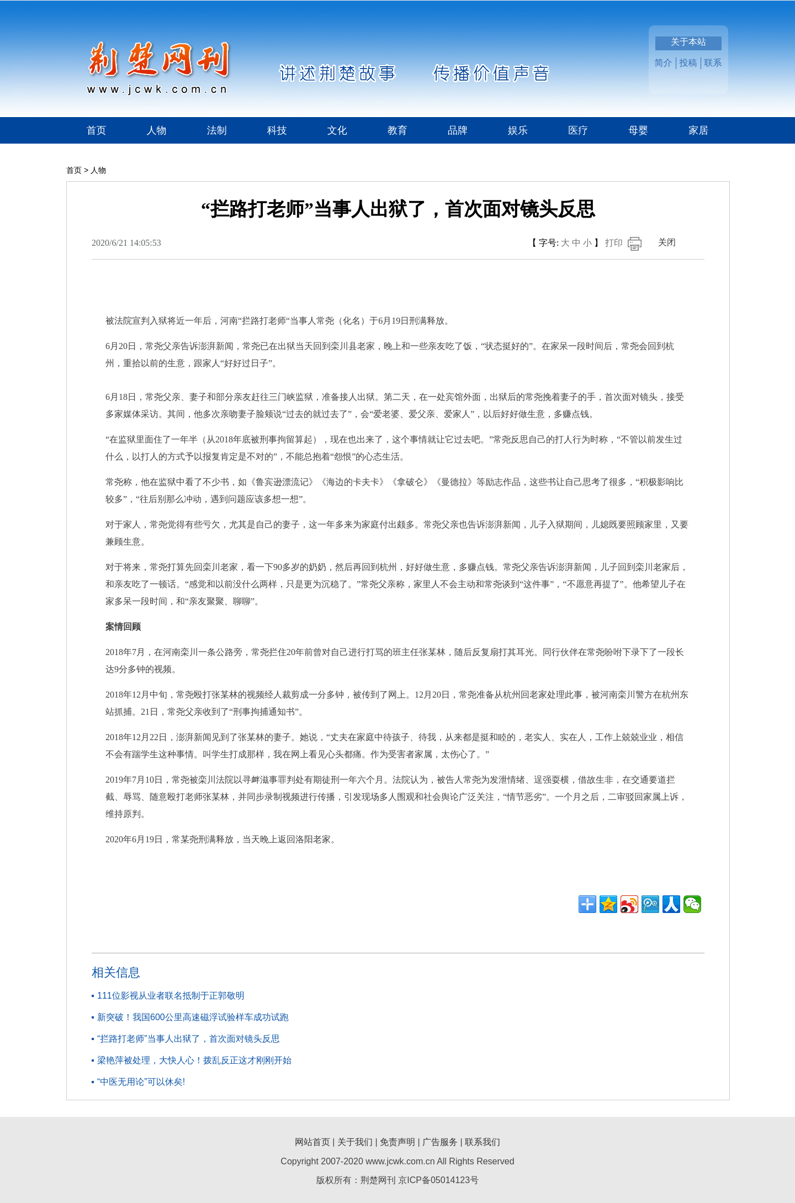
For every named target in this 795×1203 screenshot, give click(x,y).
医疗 (578, 130)
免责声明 (397, 1142)
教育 (397, 130)
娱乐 (518, 130)
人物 (157, 130)
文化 (337, 130)
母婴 (638, 130)
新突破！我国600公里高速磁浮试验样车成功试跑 (193, 1017)
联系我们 (482, 1142)
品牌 (458, 130)
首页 (97, 130)
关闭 (667, 242)
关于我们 (355, 1142)
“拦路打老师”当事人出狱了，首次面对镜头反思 (188, 1038)
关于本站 (688, 41)
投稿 (688, 62)
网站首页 (312, 1142)
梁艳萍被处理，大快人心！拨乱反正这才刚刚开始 (194, 1060)
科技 (277, 130)
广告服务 (440, 1142)
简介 (663, 62)
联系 (713, 62)
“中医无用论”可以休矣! (141, 1081)
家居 (698, 130)
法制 (217, 130)
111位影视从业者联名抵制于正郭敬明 (171, 995)
